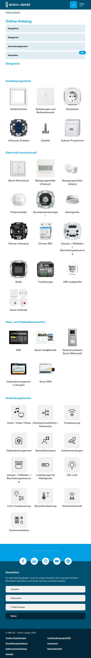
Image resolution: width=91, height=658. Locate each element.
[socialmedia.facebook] (23, 561)
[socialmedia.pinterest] (68, 561)
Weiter (13, 616)
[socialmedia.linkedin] (34, 561)
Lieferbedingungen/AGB (59, 638)
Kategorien (13, 37)
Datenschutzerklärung (16, 648)
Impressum (52, 643)
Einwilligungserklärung (16, 643)
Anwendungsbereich (18, 46)
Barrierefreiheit (54, 648)
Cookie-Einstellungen (16, 638)
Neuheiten (46, 54)
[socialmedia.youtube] (56, 561)
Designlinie (13, 28)
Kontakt (9, 654)
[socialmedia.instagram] (45, 561)
